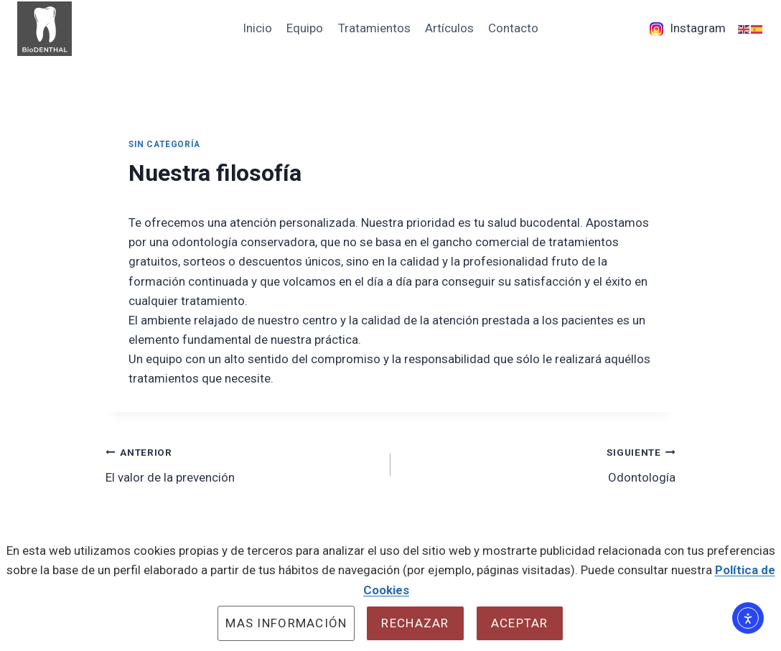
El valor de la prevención (242, 463)
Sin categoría (164, 144)
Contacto (513, 28)
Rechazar (415, 623)
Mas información (286, 623)
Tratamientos (374, 28)
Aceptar (519, 623)
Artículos (449, 28)
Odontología (539, 463)
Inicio (257, 28)
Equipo (304, 28)
